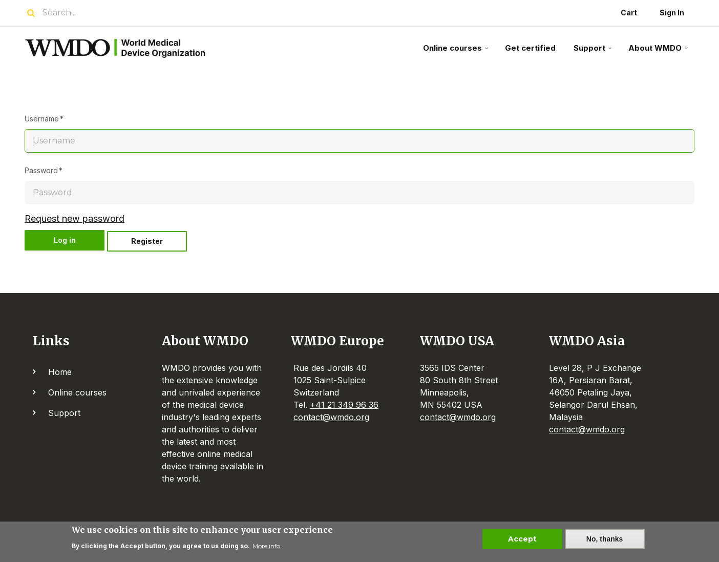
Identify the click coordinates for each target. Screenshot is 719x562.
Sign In (672, 12)
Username (42, 118)
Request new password (74, 218)
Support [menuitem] (594, 52)
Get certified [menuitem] (530, 48)
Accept (522, 540)
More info (266, 547)
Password (41, 170)
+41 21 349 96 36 (344, 405)
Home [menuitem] (60, 372)
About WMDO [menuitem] (659, 52)
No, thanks (604, 540)
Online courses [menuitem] (457, 52)
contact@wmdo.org (331, 417)
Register (147, 241)
